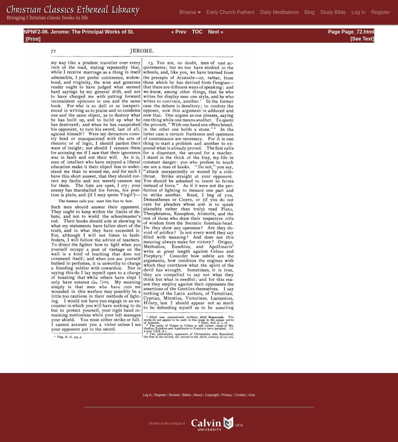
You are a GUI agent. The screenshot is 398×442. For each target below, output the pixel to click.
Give (251, 395)
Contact (240, 395)
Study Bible (333, 12)
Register (380, 12)
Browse (190, 12)
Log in (147, 395)
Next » (215, 31)
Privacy (226, 395)
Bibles (187, 395)
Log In (358, 12)
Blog (309, 12)
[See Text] (362, 38)
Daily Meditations (279, 12)
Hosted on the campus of (199, 424)
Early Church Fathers (230, 12)
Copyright (212, 395)
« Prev (178, 31)
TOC (197, 31)
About (198, 395)
